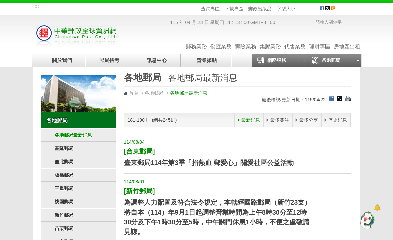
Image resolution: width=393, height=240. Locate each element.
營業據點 (206, 60)
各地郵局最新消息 (73, 135)
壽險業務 (245, 39)
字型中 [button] (305, 8)
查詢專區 (210, 8)
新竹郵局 (64, 215)
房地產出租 (347, 39)
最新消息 (250, 120)
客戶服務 (350, 11)
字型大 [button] (312, 8)
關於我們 (62, 60)
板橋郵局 (64, 175)
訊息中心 (157, 60)
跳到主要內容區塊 (3, 3)
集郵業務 (270, 39)
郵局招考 (109, 60)
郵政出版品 (260, 8)
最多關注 (279, 120)
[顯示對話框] (377, 207)
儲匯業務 (221, 39)
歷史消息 (337, 120)
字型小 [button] (299, 8)
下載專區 (234, 8)
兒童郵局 (116, 7)
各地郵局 (57, 120)
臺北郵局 (64, 161)
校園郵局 (94, 7)
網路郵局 (138, 7)
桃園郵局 (64, 201)
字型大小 (286, 8)
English (161, 7)
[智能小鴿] (366, 220)
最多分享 (308, 120)
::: (37, 6)
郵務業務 (196, 39)
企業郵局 (71, 7)
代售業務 (295, 39)
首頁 (133, 93)
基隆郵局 (64, 148)
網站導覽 (49, 7)
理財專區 (319, 39)
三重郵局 (64, 188)
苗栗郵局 (64, 228)
